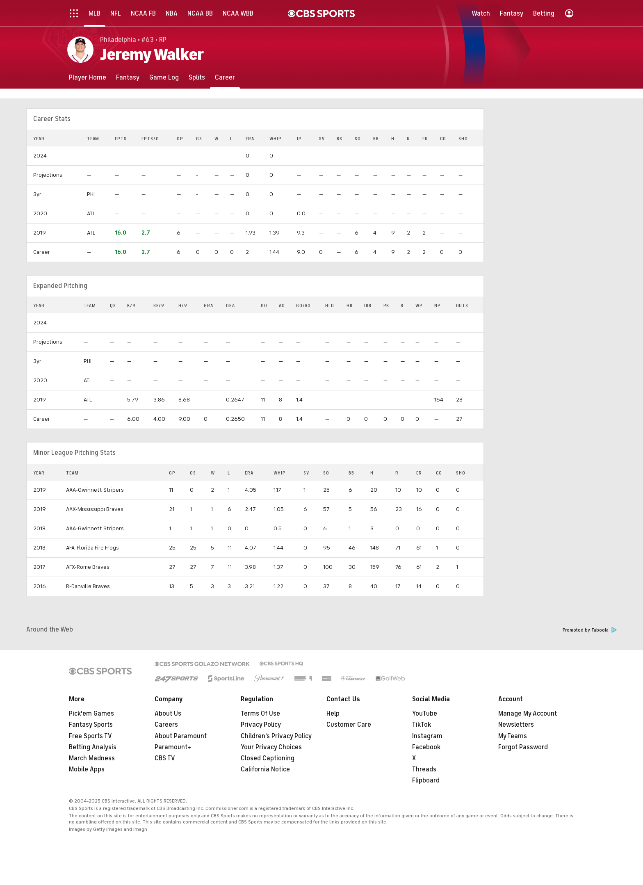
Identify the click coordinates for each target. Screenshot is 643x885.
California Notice (265, 769)
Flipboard (426, 780)
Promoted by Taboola (590, 630)
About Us (168, 713)
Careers (166, 725)
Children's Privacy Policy (276, 736)
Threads (424, 769)
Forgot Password (523, 747)
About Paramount (181, 736)
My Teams (512, 736)
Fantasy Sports (91, 725)
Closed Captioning (267, 758)
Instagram (427, 736)
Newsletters (516, 725)
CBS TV (165, 758)
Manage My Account (527, 713)
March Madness (92, 758)
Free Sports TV (90, 736)
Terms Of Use (260, 713)
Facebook (426, 747)
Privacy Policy (261, 725)
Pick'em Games (91, 713)
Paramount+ (173, 747)
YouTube (424, 713)
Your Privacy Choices (271, 747)
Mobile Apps (87, 769)
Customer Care (348, 725)
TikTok (421, 725)
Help (333, 713)
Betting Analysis (92, 747)
